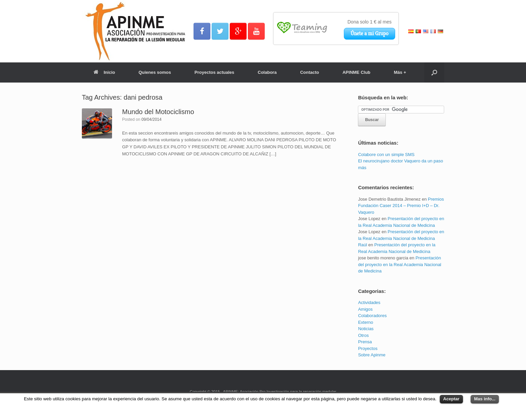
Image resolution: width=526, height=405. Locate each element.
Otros (363, 335)
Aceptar (451, 398)
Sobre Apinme (371, 354)
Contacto (309, 72)
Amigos (365, 309)
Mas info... (484, 398)
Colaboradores (372, 315)
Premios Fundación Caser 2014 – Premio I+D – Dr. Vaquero (401, 206)
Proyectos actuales (214, 72)
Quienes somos (155, 72)
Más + (400, 72)
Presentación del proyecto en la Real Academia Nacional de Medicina (399, 264)
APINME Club (356, 72)
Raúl (362, 244)
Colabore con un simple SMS (386, 154)
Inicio (104, 72)
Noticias (365, 328)
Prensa (365, 341)
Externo (365, 322)
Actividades (369, 302)
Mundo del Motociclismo (158, 111)
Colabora (267, 72)
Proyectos (367, 348)
